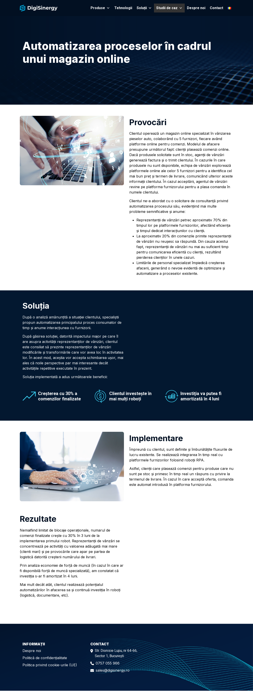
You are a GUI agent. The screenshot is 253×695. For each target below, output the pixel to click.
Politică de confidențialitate (44, 658)
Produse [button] (100, 8)
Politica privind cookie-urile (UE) (49, 665)
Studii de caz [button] (169, 8)
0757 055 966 (107, 663)
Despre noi (196, 8)
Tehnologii (123, 8)
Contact (216, 8)
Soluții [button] (144, 8)
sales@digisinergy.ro (113, 670)
